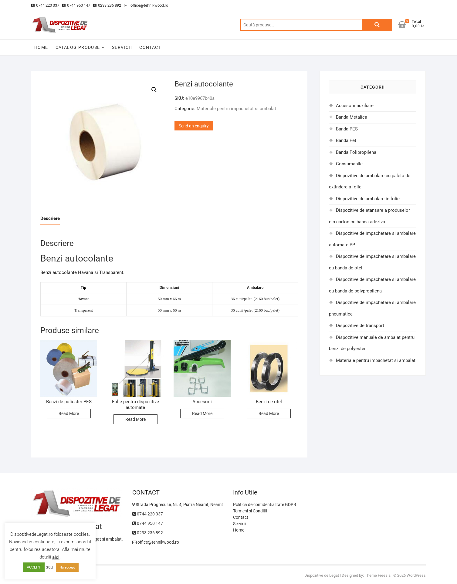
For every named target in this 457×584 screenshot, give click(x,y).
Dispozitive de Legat (321, 575)
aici (55, 557)
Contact (240, 517)
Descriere (50, 218)
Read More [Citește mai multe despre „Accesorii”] (202, 413)
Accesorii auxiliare (355, 105)
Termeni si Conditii (250, 510)
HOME (41, 47)
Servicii (239, 523)
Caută (377, 25)
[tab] (50, 219)
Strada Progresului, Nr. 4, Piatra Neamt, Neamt (177, 504)
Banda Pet (346, 140)
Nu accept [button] (67, 567)
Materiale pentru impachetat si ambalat (236, 108)
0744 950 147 (76, 5)
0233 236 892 (107, 5)
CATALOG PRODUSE (78, 47)
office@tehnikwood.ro (146, 5)
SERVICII (122, 47)
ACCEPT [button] (34, 567)
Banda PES (347, 129)
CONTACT (150, 47)
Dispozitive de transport (360, 325)
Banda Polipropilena (356, 152)
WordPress (416, 575)
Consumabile (349, 164)
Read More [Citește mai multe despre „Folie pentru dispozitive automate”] (135, 419)
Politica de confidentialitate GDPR (264, 504)
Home (238, 530)
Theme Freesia (378, 575)
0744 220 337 (45, 5)
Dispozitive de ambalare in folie (368, 198)
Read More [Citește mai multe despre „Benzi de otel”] (269, 413)
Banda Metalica (351, 117)
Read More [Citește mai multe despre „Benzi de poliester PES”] (69, 413)
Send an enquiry (194, 125)
